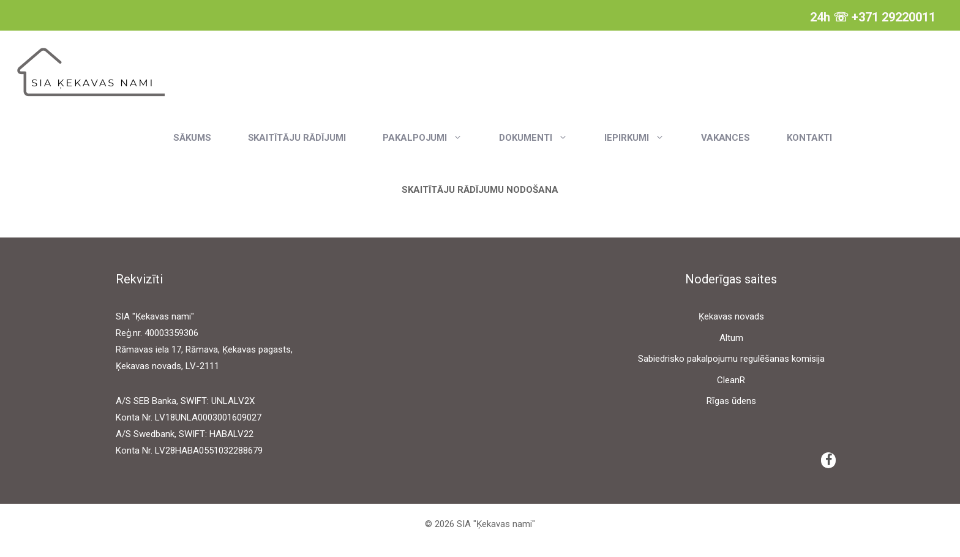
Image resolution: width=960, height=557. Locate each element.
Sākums (192, 137)
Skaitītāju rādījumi (297, 137)
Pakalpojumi (432, 137)
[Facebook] (828, 460)
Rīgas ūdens (731, 400)
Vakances (726, 137)
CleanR (731, 380)
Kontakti (809, 137)
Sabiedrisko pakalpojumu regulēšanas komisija (731, 358)
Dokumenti (542, 137)
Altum (731, 337)
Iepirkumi (643, 137)
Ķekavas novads (731, 316)
